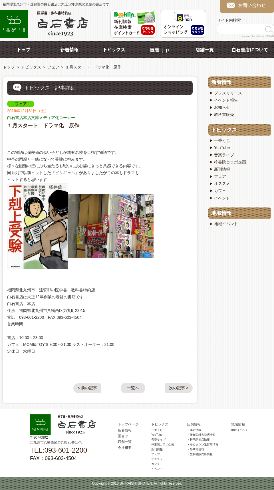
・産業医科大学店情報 (201, 434)
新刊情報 (222, 169)
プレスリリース (228, 93)
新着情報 (69, 49)
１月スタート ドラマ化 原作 (43, 125)
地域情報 (221, 213)
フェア (53, 67)
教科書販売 (224, 114)
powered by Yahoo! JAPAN (257, 36)
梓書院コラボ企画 (230, 162)
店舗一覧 (204, 49)
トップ (24, 49)
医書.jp (159, 49)
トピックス (114, 49)
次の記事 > (178, 388)
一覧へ (133, 388)
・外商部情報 (195, 449)
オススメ (222, 183)
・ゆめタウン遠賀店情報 (202, 444)
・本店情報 (194, 429)
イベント (222, 198)
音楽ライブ (224, 155)
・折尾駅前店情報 (198, 439)
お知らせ (222, 107)
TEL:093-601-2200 (58, 450)
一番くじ (222, 140)
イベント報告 (226, 100)
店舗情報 (194, 424)
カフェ (220, 190)
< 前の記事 (87, 388)
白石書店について (249, 49)
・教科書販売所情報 (200, 454)
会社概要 (125, 448)
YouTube (222, 147)
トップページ (128, 424)
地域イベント (226, 223)
